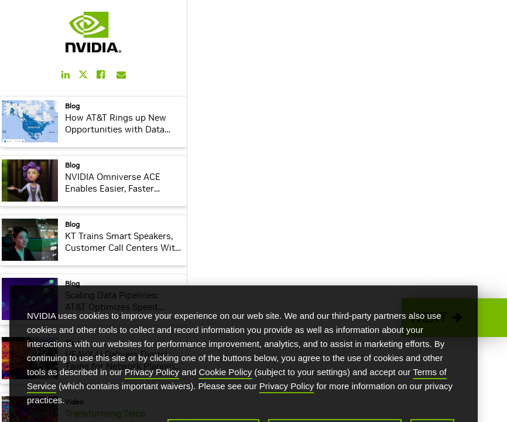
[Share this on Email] (121, 74)
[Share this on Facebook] (101, 74)
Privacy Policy (152, 381)
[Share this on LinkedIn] (66, 74)
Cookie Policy (225, 381)
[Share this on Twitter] (83, 75)
